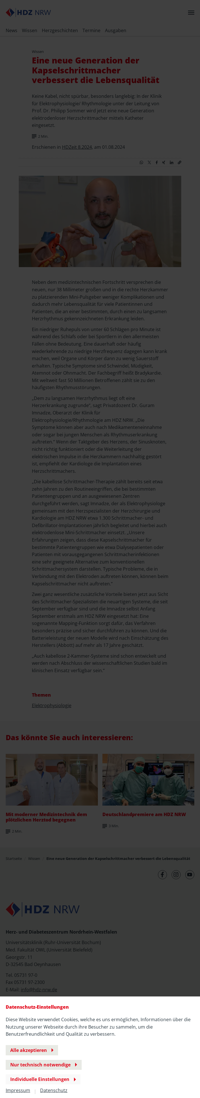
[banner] (100, 549)
